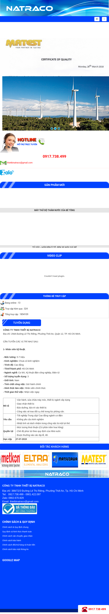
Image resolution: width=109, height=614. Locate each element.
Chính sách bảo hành (11, 540)
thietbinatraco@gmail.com (20, 162)
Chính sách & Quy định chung (15, 527)
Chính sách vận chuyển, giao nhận (17, 536)
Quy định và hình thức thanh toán (17, 531)
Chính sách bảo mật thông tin (15, 549)
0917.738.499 (54, 156)
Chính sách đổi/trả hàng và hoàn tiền (18, 545)
